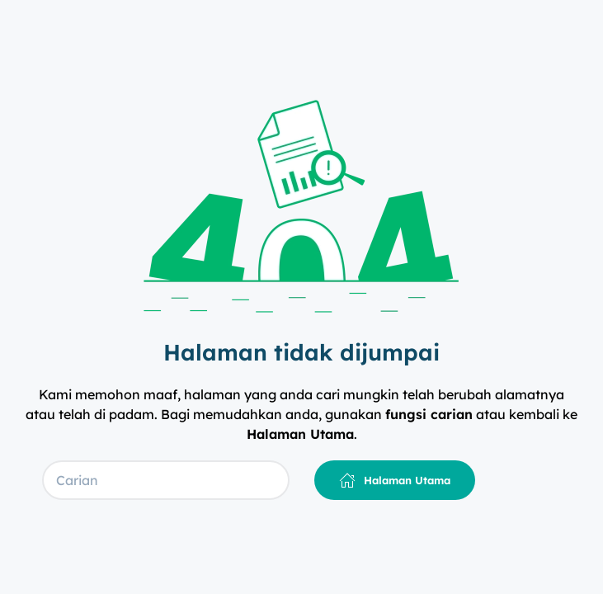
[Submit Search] (277, 480)
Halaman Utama (394, 480)
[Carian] (166, 480)
